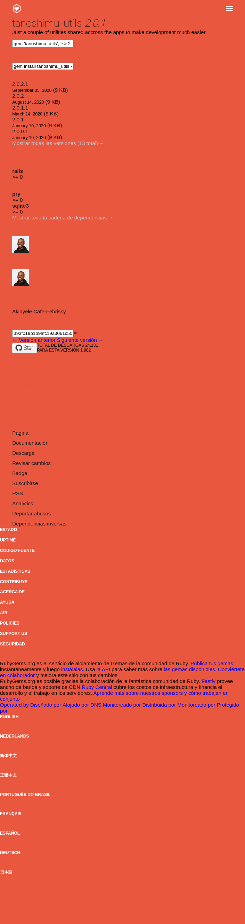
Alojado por (76, 705)
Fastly (208, 681)
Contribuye (13, 581)
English (9, 716)
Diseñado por (46, 705)
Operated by (15, 705)
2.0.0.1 (20, 131)
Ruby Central (97, 687)
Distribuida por (159, 705)
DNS (96, 705)
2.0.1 (18, 119)
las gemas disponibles (189, 669)
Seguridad (12, 644)
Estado (8, 529)
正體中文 (8, 775)
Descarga (23, 453)
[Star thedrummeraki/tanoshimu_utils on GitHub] (24, 348)
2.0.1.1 (20, 108)
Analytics (22, 503)
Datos (7, 561)
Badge (19, 473)
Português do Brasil (25, 794)
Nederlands (14, 736)
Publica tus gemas (211, 663)
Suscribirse (25, 483)
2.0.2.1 (20, 84)
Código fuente (17, 550)
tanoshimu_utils (47, 23)
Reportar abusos (31, 513)
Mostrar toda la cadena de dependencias (59, 217)
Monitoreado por (122, 705)
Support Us (13, 633)
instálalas (72, 669)
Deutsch (10, 852)
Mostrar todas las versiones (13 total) (55, 143)
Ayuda (7, 602)
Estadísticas (15, 571)
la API (103, 669)
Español (10, 833)
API (3, 612)
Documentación (30, 443)
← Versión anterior (33, 340)
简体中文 (8, 755)
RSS (17, 493)
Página (20, 433)
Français (11, 813)
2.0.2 (18, 96)
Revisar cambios (31, 463)
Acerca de (12, 591)
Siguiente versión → (80, 340)
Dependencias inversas (39, 524)
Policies (9, 623)
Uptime (8, 540)
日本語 (6, 872)
